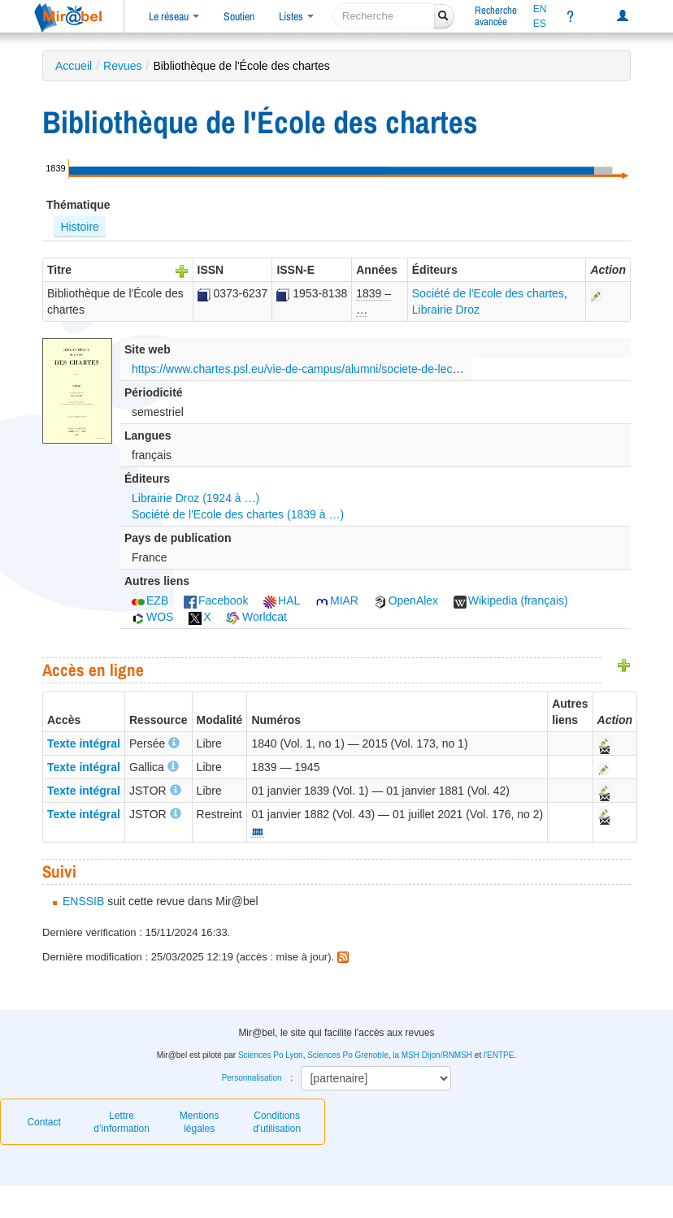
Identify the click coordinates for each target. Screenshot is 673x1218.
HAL (281, 600)
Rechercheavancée (496, 15)
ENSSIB (83, 901)
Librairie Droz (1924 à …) (195, 498)
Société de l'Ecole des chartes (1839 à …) (238, 514)
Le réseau (174, 16)
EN (540, 9)
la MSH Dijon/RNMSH (432, 1055)
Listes (296, 16)
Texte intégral (83, 743)
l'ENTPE (499, 1055)
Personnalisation (252, 1077)
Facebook (216, 600)
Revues (122, 65)
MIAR (336, 600)
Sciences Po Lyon (270, 1055)
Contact (43, 1122)
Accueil (73, 65)
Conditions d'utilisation (277, 1122)
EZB (150, 600)
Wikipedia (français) (511, 600)
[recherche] (384, 16)
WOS (152, 616)
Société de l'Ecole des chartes (488, 293)
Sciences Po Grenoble (348, 1055)
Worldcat (256, 616)
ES (539, 23)
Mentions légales (199, 1122)
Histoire (79, 226)
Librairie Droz (446, 309)
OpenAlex (406, 600)
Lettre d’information (121, 1122)
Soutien (239, 16)
